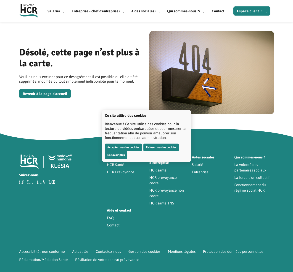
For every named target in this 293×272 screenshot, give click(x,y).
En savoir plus (116, 155)
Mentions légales (182, 251)
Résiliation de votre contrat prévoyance (107, 260)
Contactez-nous (108, 251)
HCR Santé (115, 165)
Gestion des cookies (144, 251)
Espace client (252, 11)
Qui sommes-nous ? (185, 11)
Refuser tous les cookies (161, 147)
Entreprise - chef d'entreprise (98, 11)
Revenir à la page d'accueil (45, 94)
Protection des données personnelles (233, 251)
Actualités (80, 251)
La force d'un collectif (251, 177)
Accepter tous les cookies (123, 147)
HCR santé (157, 170)
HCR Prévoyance (120, 172)
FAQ (110, 218)
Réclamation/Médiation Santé (43, 260)
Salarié (56, 11)
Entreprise (200, 172)
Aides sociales (145, 11)
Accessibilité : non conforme (42, 251)
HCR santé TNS (161, 203)
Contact (218, 11)
